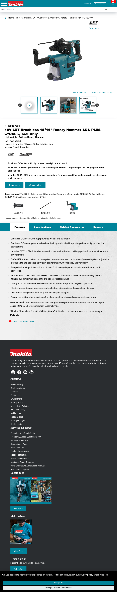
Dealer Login (16, 424)
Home (11, 17)
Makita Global (16, 417)
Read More (14, 185)
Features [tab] (19, 226)
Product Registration (19, 451)
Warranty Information (19, 458)
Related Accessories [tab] (72, 226)
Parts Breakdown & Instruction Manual (27, 466)
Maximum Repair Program (22, 462)
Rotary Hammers (69, 17)
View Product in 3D (102, 92)
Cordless (26, 17)
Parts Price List (17, 448)
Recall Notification (18, 455)
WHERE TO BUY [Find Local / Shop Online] (100, 3)
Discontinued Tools (18, 444)
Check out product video (24, 321)
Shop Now (18, 551)
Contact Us (15, 395)
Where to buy (35, 185)
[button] (113, 3)
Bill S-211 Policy (17, 410)
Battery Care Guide (19, 440)
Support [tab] (98, 226)
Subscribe (18, 569)
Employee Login (17, 420)
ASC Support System (19, 469)
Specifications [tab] (42, 226)
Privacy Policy (16, 402)
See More (18, 508)
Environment (16, 399)
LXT (34, 17)
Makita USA (15, 413)
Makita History (16, 384)
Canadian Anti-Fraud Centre (22, 433)
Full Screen (79, 92)
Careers (14, 392)
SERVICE (88, 3)
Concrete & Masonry (48, 17)
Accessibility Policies (19, 406)
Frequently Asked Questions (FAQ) (25, 437)
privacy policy (86, 575)
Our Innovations (17, 388)
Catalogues (17, 472)
